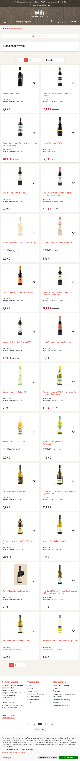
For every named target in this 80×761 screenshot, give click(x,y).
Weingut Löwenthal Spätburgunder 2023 (17, 591)
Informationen (59, 682)
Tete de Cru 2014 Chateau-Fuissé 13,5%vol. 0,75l (18, 542)
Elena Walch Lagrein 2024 (52, 143)
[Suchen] (51, 22)
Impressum (57, 703)
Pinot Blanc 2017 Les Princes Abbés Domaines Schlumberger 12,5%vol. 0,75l (59, 592)
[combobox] (31, 22)
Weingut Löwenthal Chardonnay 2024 (17, 641)
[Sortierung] (54, 60)
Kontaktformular (8, 718)
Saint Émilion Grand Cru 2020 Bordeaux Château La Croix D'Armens (57, 194)
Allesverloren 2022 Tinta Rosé (14, 442)
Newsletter (57, 688)
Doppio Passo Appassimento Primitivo (56, 342)
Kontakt (30, 688)
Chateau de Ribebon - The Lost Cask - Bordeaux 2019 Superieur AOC (20, 144)
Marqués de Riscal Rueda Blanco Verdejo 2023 (59, 641)
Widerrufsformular (34, 700)
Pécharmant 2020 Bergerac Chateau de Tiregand (56, 94)
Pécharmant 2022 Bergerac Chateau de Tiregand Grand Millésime (56, 293)
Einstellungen (6, 758)
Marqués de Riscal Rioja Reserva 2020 (17, 342)
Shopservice (33, 682)
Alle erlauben (68, 758)
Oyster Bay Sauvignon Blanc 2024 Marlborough (54, 443)
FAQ (29, 686)
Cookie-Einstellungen (61, 686)
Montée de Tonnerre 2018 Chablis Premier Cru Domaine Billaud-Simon (59, 393)
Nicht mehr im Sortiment (62, 705)
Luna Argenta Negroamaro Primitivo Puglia (18, 292)
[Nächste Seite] (34, 60)
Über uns (56, 691)
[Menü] (4, 22)
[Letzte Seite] (38, 60)
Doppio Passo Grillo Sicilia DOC (14, 392)
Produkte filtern (40, 36)
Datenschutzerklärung (61, 700)
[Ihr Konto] (63, 22)
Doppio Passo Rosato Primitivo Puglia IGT (57, 243)
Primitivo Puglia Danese (11, 93)
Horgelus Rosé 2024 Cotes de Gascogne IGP (19, 243)
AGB (29, 703)
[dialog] (40, 748)
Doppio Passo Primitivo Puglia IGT (15, 193)
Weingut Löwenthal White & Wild (54, 541)
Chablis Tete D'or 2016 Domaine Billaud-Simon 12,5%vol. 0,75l (59, 492)
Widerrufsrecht (33, 697)
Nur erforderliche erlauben (47, 758)
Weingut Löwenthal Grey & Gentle (15, 491)
